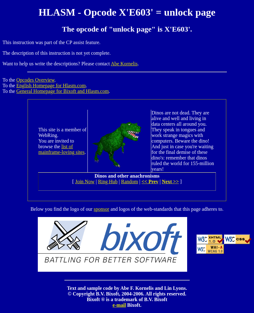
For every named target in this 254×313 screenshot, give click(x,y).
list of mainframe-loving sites (61, 149)
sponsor (101, 209)
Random (129, 181)
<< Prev (150, 181)
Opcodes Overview (35, 80)
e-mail (119, 305)
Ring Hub (108, 181)
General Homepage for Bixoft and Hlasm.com (62, 91)
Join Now (85, 181)
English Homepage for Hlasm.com (51, 85)
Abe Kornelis (124, 63)
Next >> (170, 181)
